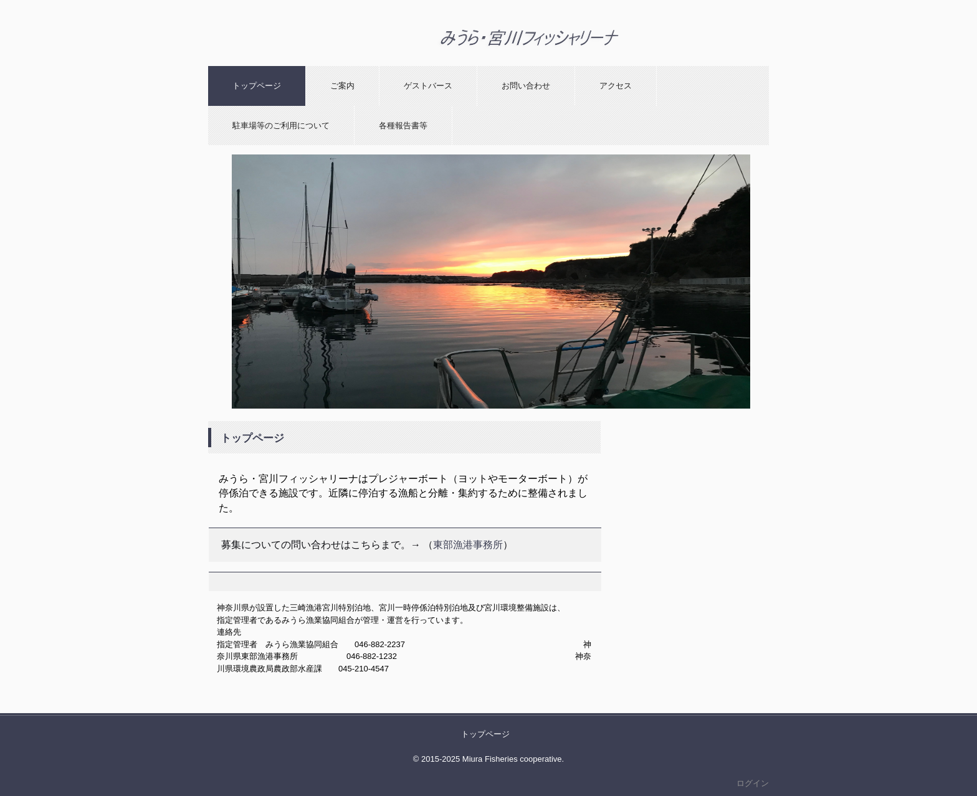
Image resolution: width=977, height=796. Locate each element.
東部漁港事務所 (468, 544)
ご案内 (342, 85)
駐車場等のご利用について (281, 125)
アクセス (615, 85)
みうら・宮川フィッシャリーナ (525, 65)
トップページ (256, 85)
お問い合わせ (526, 85)
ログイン (752, 783)
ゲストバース (428, 85)
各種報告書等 (403, 125)
